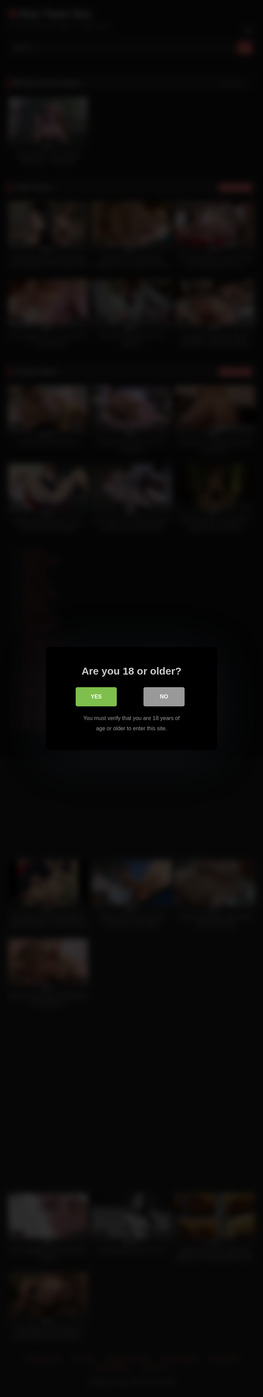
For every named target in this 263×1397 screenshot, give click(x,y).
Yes (96, 697)
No (164, 697)
